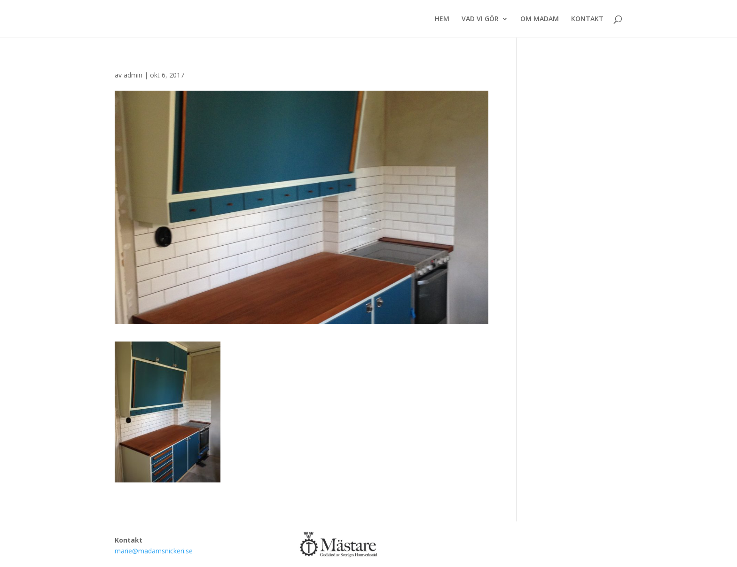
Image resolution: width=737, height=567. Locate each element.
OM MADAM (539, 19)
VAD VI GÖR (480, 19)
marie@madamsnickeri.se (154, 550)
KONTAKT (587, 19)
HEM (442, 19)
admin (133, 74)
